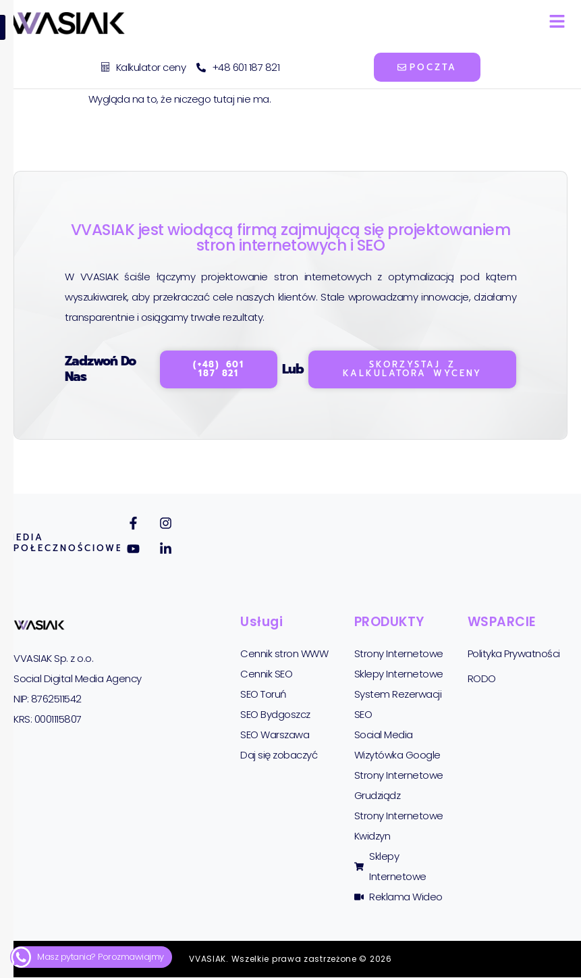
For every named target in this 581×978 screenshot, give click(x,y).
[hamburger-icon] (557, 23)
